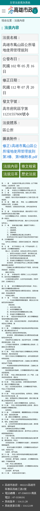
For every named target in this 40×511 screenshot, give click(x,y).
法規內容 (10, 166)
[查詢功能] (35, 11)
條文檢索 (29, 166)
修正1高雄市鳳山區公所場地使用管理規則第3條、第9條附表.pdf (20, 151)
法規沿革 (10, 174)
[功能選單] (4, 11)
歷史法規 (29, 174)
